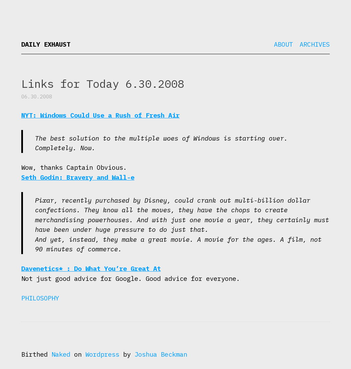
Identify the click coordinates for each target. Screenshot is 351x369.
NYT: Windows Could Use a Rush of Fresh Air (100, 115)
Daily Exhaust (45, 44)
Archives (315, 44)
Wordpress (102, 354)
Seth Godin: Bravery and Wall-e (77, 177)
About (283, 44)
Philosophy (40, 298)
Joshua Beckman (160, 354)
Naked (60, 354)
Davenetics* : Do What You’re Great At (91, 268)
